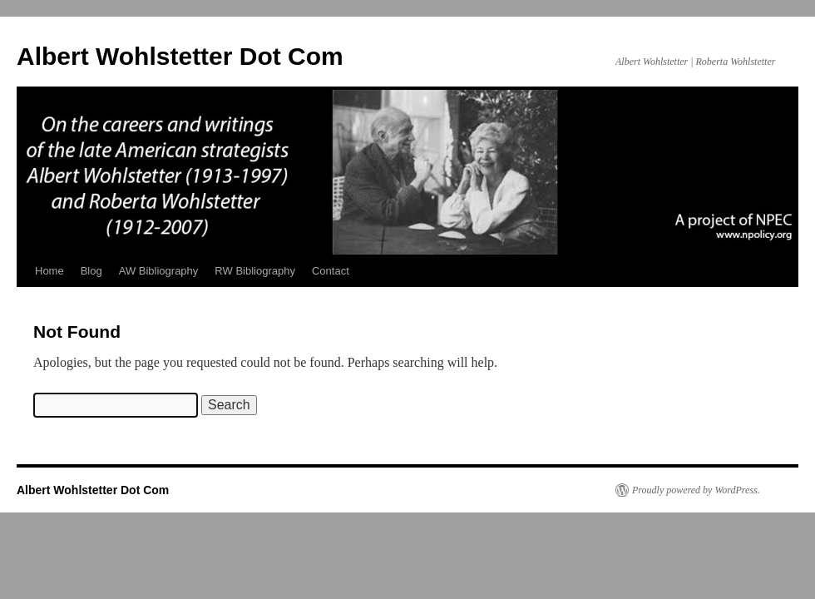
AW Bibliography (159, 271)
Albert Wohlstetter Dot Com (180, 56)
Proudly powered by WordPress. (696, 490)
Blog (91, 271)
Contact (330, 271)
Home (49, 271)
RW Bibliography (255, 271)
